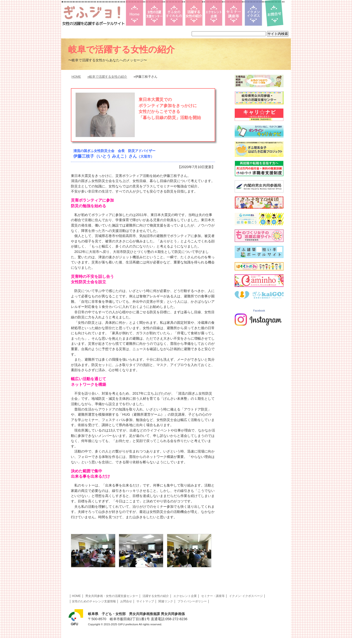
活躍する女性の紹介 (156, 596)
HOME (76, 76)
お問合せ (126, 601)
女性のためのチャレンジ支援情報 (94, 601)
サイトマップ (145, 601)
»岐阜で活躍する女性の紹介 (107, 76)
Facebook (259, 310)
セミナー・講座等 (213, 596)
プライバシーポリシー (192, 601)
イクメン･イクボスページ (246, 596)
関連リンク (165, 601)
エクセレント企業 (185, 596)
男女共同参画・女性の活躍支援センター (111, 596)
